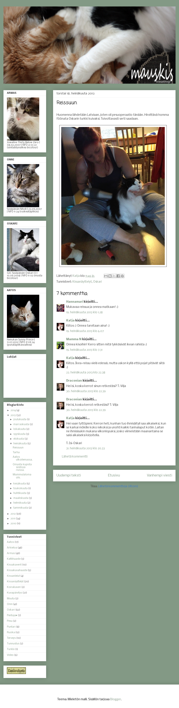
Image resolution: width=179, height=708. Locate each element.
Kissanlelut (13, 576)
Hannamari (74, 302)
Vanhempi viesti (159, 475)
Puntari (11, 627)
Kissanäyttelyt (82, 282)
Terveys (11, 638)
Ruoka (11, 632)
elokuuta (19, 439)
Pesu (10, 621)
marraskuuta (21, 424)
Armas (11, 553)
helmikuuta (20, 503)
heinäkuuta (20, 443)
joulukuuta (20, 419)
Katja (70, 320)
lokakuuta (19, 429)
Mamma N (74, 339)
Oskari (97, 282)
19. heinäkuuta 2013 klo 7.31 (84, 350)
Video (10, 655)
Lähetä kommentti (75, 456)
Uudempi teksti (69, 475)
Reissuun (18, 447)
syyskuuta (19, 434)
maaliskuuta (21, 498)
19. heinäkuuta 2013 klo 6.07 (85, 331)
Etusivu (114, 475)
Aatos (10, 542)
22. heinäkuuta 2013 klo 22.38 (85, 372)
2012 (13, 514)
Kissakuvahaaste (17, 570)
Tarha (16, 452)
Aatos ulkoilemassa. (23, 458)
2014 (13, 410)
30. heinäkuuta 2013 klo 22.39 (86, 391)
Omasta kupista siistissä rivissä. (22, 467)
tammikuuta (21, 508)
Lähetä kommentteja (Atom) (118, 486)
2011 (13, 518)
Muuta (11, 598)
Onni (10, 604)
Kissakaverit (14, 565)
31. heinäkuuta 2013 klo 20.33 (85, 448)
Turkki (11, 649)
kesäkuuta (20, 483)
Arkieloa (12, 548)
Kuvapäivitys (14, 593)
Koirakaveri (14, 587)
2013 (13, 415)
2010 (14, 523)
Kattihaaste (13, 559)
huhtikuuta (20, 493)
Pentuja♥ (12, 615)
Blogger (115, 699)
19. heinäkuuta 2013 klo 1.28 (84, 312)
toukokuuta (20, 488)
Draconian (74, 380)
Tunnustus (13, 643)
